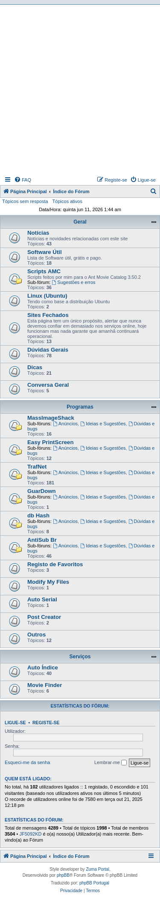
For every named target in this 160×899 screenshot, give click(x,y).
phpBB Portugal (94, 883)
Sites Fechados (48, 315)
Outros (36, 634)
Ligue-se (15, 722)
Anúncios (65, 423)
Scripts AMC (44, 271)
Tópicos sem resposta (25, 201)
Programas (80, 407)
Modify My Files (48, 582)
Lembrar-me (110, 763)
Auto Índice (42, 667)
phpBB (63, 875)
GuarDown (41, 491)
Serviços (79, 657)
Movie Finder (44, 685)
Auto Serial (42, 599)
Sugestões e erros (73, 282)
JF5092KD (30, 833)
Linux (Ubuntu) (47, 296)
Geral (80, 222)
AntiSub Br (42, 540)
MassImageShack (50, 418)
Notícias (38, 233)
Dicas (34, 367)
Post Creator (44, 617)
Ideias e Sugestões (102, 423)
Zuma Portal (97, 869)
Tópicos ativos (67, 201)
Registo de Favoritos (55, 564)
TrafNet (37, 466)
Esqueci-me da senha (27, 762)
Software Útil (44, 252)
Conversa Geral (48, 385)
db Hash (38, 515)
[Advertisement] (80, 89)
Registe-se (46, 722)
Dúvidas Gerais (47, 349)
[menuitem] (22, 180)
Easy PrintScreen (50, 442)
